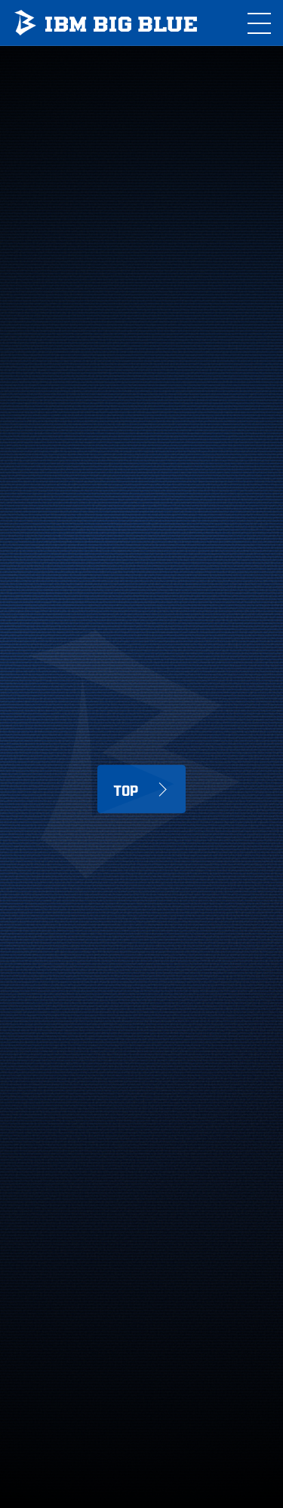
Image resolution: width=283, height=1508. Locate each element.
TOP (126, 789)
